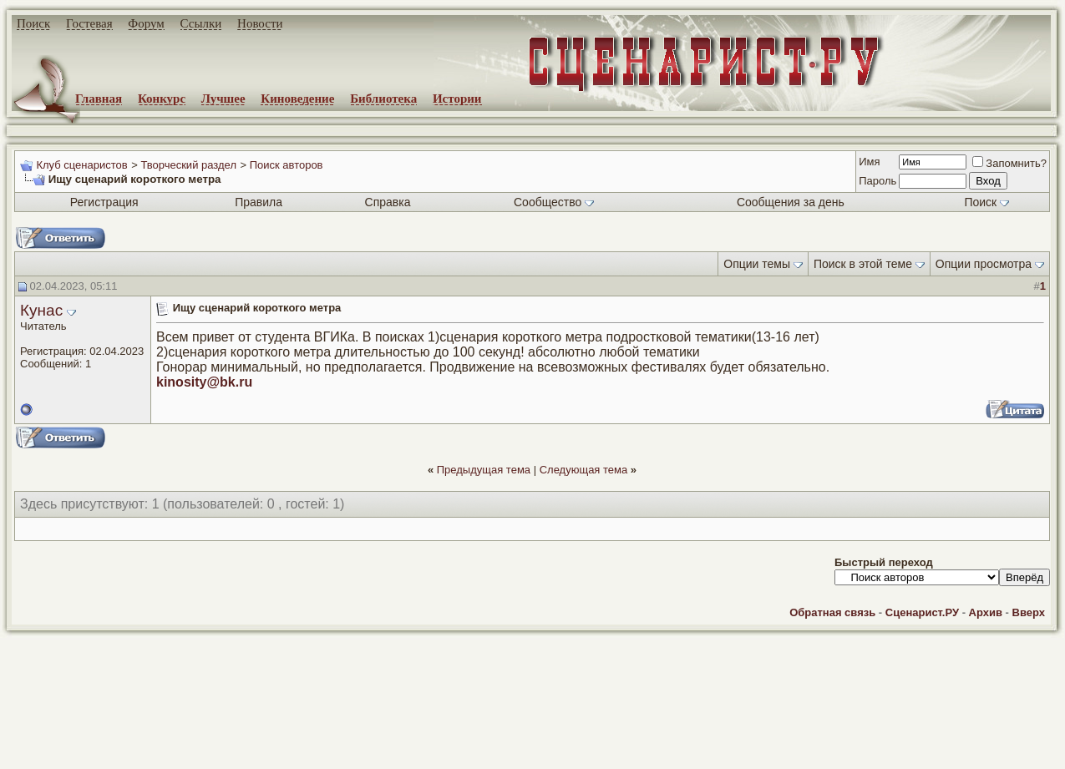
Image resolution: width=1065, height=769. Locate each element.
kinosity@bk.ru (204, 382)
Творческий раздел (188, 165)
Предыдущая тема (483, 469)
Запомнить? (1009, 163)
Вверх (1028, 612)
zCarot (668, 756)
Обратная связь (832, 612)
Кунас (41, 310)
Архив (985, 612)
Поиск (33, 23)
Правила (258, 202)
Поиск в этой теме (863, 264)
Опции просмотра (984, 264)
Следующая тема (584, 469)
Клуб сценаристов (81, 165)
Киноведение (297, 98)
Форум (146, 23)
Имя (869, 161)
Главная (98, 98)
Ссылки (201, 23)
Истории (457, 98)
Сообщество (554, 202)
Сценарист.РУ (922, 612)
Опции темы (756, 264)
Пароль (877, 181)
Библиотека (383, 98)
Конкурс (161, 98)
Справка (388, 202)
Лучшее (223, 98)
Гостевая (89, 23)
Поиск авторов (286, 165)
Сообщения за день (790, 202)
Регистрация (104, 202)
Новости (259, 23)
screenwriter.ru (284, 742)
